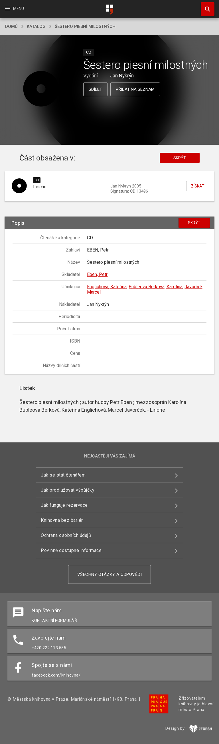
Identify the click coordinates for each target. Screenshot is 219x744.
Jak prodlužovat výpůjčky (67, 490)
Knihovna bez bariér (62, 520)
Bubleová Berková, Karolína (155, 286)
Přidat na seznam (135, 89)
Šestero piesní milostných (85, 26)
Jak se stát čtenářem (63, 475)
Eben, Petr (97, 274)
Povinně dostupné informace (71, 550)
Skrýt (179, 158)
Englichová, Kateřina (107, 286)
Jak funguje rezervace (64, 505)
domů (11, 26)
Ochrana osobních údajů (66, 535)
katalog (36, 26)
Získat (197, 186)
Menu (14, 8)
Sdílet (95, 89)
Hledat (205, 6)
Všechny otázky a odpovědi (109, 574)
